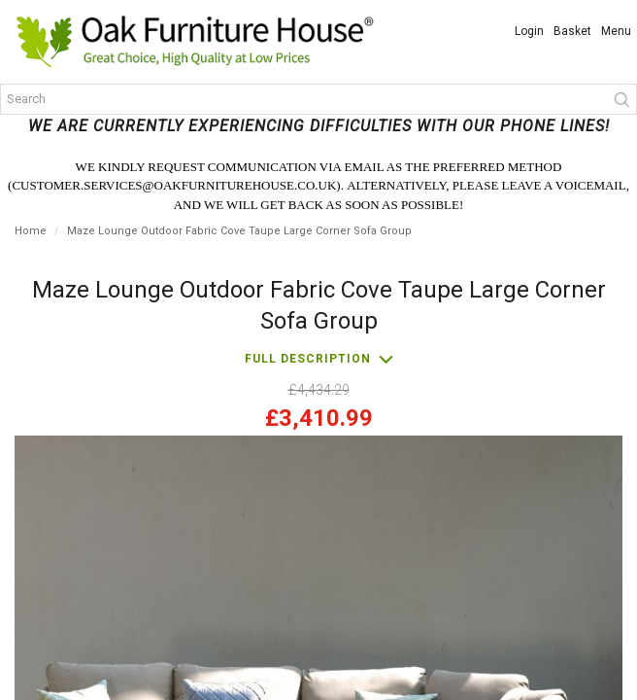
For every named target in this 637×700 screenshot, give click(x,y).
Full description (308, 359)
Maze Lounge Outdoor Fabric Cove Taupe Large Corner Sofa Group (239, 231)
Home (31, 231)
